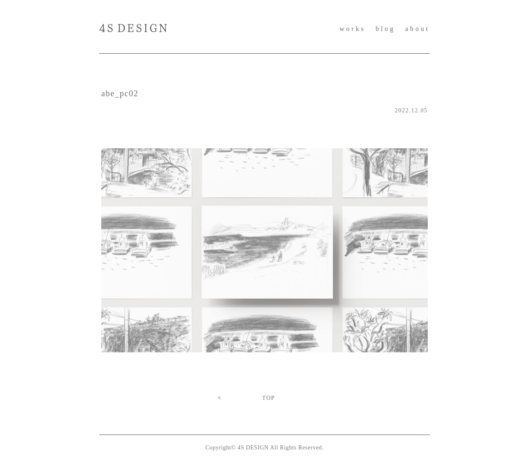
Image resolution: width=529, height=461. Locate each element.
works (352, 28)
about (417, 28)
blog (386, 28)
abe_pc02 (119, 93)
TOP (268, 398)
